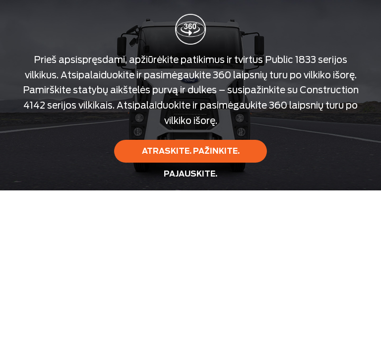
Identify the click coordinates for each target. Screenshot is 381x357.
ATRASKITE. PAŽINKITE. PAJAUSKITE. (191, 154)
